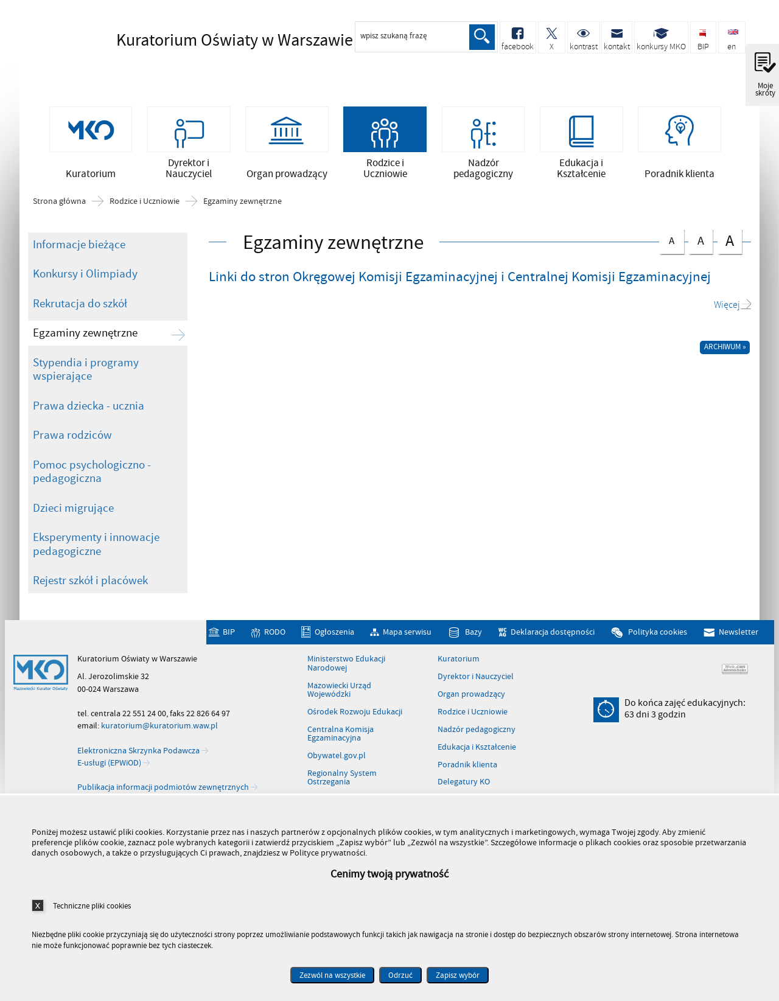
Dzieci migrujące (73, 508)
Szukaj (482, 37)
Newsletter (738, 632)
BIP (229, 632)
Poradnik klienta (467, 765)
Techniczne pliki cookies (92, 905)
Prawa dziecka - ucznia (88, 406)
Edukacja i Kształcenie (477, 747)
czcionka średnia (700, 239)
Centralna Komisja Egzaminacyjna (340, 734)
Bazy (473, 632)
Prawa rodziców (72, 435)
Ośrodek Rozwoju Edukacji (354, 712)
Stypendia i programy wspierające (86, 369)
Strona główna (59, 201)
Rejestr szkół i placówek (90, 580)
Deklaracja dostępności (553, 632)
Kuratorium (459, 659)
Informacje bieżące (79, 244)
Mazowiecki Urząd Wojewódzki (339, 690)
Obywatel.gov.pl (336, 756)
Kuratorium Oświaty (213, 41)
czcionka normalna (671, 238)
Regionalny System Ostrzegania (342, 778)
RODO (274, 632)
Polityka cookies (657, 632)
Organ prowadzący (471, 694)
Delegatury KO (464, 782)
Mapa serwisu (407, 632)
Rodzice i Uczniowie (145, 201)
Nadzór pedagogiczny (476, 729)
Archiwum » (725, 347)
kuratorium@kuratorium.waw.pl (159, 725)
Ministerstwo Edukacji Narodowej (346, 663)
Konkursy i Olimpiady (85, 274)
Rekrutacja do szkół (80, 303)
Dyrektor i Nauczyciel (476, 676)
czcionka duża (730, 240)
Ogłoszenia (334, 632)
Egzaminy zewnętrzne (242, 201)
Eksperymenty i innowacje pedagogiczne (96, 544)
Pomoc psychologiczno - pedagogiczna (92, 472)
